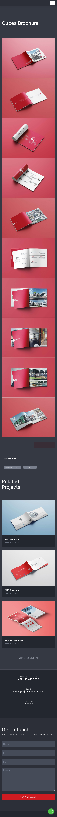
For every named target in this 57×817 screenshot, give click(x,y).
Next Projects (44, 445)
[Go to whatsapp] (51, 811)
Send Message (28, 797)
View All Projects (28, 658)
